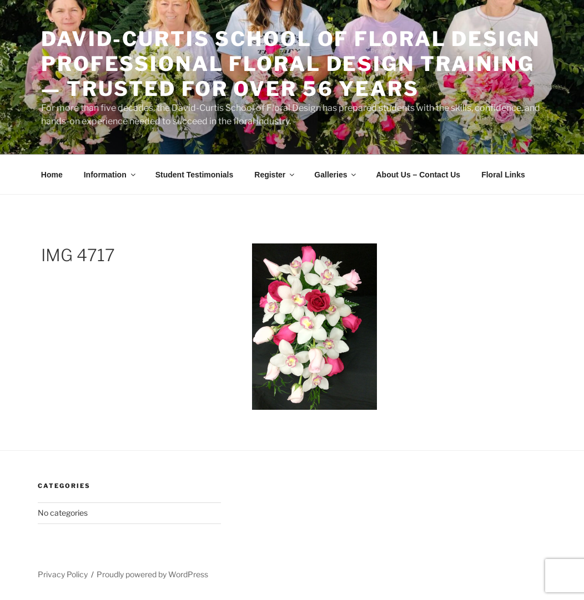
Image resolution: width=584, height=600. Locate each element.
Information (110, 174)
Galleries (336, 174)
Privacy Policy (63, 574)
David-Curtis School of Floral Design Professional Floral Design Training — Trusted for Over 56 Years (290, 64)
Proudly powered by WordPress (152, 574)
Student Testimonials (194, 174)
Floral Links (503, 174)
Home (52, 174)
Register (275, 174)
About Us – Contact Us (418, 174)
